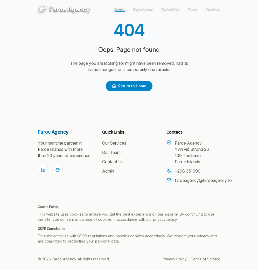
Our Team (111, 152)
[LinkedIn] (43, 170)
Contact (213, 9)
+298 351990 (187, 171)
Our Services (114, 143)
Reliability (170, 9)
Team (193, 9)
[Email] (57, 170)
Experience (143, 9)
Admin (108, 171)
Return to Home (129, 86)
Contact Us (112, 161)
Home (120, 9)
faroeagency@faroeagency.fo (203, 180)
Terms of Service (205, 259)
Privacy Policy (175, 259)
